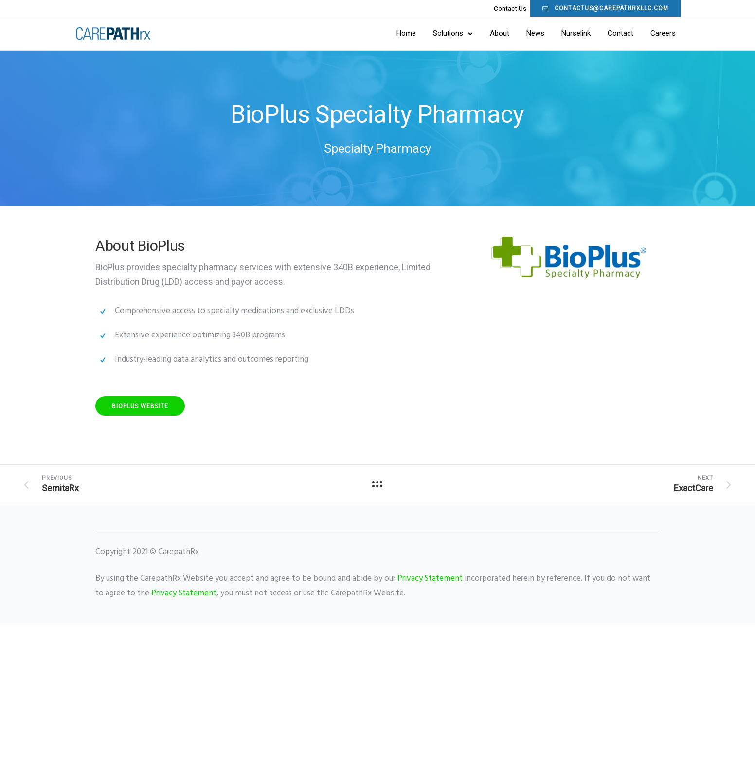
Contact (599, 33)
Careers (642, 33)
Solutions (427, 33)
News (514, 33)
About (478, 33)
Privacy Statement (430, 579)
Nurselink (555, 33)
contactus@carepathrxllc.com (584, 8)
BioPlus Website (140, 407)
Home (385, 33)
